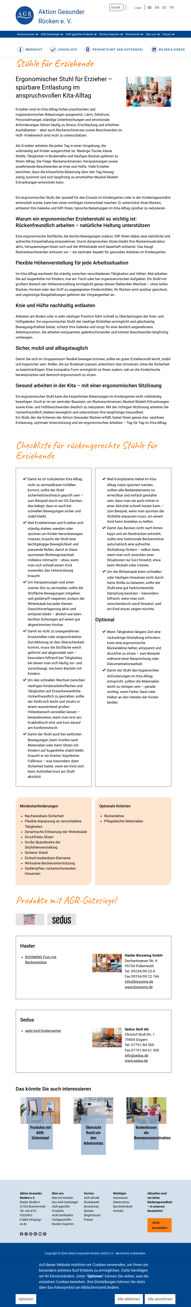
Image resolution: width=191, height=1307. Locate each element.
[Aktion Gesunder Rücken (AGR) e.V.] (25, 15)
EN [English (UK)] (157, 8)
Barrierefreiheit (122, 1206)
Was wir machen (62, 1197)
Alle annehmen (160, 1299)
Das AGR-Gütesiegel (65, 1202)
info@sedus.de (136, 1055)
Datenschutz (121, 1202)
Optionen (25, 1299)
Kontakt (118, 1211)
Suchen (105, 7)
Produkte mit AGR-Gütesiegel (40, 1132)
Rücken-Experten (63, 1224)
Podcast (95, 1215)
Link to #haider (30, 918)
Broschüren (91, 1206)
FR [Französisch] (172, 8)
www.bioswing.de (139, 987)
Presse (88, 1219)
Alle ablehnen (128, 1299)
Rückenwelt (91, 1202)
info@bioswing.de (139, 981)
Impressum (120, 1197)
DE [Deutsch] (150, 8)
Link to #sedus (61, 918)
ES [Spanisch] (164, 8)
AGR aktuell (91, 1197)
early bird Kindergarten (43, 1031)
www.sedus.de (136, 1061)
